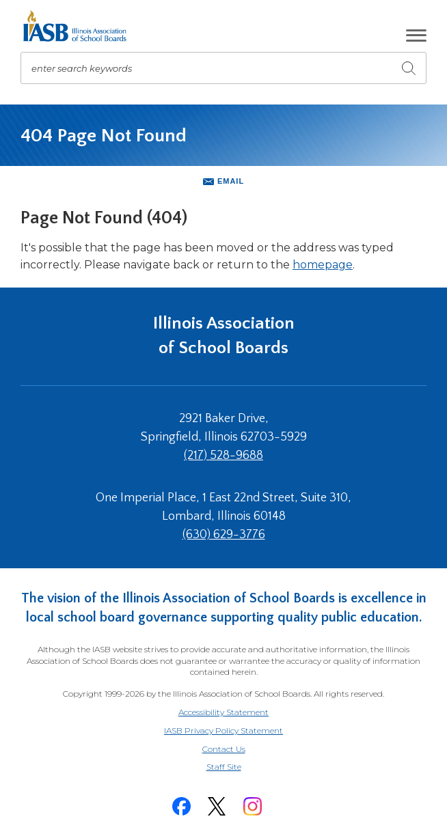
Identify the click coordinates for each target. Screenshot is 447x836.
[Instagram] (252, 806)
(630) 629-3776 (223, 535)
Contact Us (223, 749)
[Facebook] (181, 806)
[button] (416, 35)
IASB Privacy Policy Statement (223, 730)
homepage (323, 264)
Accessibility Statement (223, 712)
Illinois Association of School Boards (224, 336)
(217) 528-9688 (223, 455)
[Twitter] (217, 806)
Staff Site (240, 767)
